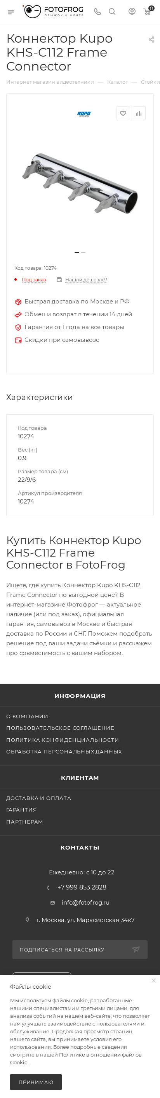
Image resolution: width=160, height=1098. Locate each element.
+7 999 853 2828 (81, 887)
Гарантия (21, 810)
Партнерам (24, 822)
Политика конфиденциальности (62, 740)
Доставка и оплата (38, 798)
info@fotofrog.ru (86, 902)
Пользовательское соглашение (60, 728)
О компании (27, 716)
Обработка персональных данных (64, 751)
